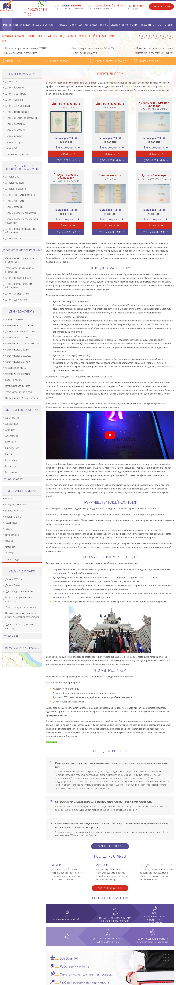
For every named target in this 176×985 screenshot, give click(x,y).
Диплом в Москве (149, 61)
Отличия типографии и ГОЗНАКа (145, 24)
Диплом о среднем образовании (21, 213)
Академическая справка (17, 337)
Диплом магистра (14, 99)
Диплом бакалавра (14, 87)
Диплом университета (16, 142)
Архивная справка (14, 319)
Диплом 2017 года (14, 579)
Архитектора (11, 435)
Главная (7, 24)
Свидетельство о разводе (18, 355)
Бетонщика (10, 441)
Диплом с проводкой (15, 130)
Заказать (62, 24)
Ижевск (9, 553)
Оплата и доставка (79, 24)
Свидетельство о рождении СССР (22, 343)
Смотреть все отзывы (110, 888)
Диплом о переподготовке (18, 277)
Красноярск (11, 522)
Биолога (9, 454)
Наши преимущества (23, 24)
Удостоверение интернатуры (19, 392)
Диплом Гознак (12, 585)
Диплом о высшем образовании (21, 117)
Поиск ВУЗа (13, 61)
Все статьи (13, 635)
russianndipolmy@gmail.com (109, 5)
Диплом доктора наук (16, 299)
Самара (9, 540)
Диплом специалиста (15, 93)
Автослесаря (11, 423)
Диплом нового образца (17, 111)
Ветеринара (11, 472)
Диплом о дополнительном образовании (18, 285)
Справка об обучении (15, 367)
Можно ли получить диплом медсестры (18, 599)
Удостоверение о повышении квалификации (19, 270)
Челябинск (10, 546)
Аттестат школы (13, 176)
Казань (8, 528)
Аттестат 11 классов (15, 188)
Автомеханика (12, 417)
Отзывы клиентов (119, 24)
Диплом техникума (14, 200)
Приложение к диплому (17, 154)
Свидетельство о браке (17, 349)
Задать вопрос (59, 61)
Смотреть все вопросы (110, 846)
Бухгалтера (10, 466)
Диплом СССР (12, 81)
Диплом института (14, 136)
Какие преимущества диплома (20, 607)
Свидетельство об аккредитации (21, 398)
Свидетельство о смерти (17, 361)
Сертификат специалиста (17, 385)
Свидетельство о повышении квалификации (19, 260)
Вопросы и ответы (99, 24)
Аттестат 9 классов (14, 182)
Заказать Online (161, 6)
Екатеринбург (12, 510)
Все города (13, 559)
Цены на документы (46, 24)
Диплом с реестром (15, 123)
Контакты (168, 24)
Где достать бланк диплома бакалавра (19, 626)
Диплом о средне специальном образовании (20, 230)
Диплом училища (13, 238)
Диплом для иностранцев (17, 105)
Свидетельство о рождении (19, 325)
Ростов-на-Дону (13, 516)
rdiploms (138, 6)
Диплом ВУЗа (12, 148)
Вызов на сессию (14, 379)
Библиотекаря (12, 448)
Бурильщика (11, 460)
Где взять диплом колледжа (19, 591)
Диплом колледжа (14, 206)
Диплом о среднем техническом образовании (21, 221)
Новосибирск (12, 534)
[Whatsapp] (41, 4)
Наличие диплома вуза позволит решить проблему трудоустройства (23, 615)
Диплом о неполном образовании (21, 331)
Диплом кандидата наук (17, 293)
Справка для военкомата (17, 373)
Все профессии (15, 478)
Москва (9, 498)
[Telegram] (46, 4)
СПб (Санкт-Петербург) (16, 504)
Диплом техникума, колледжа (20, 194)
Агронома (10, 429)
